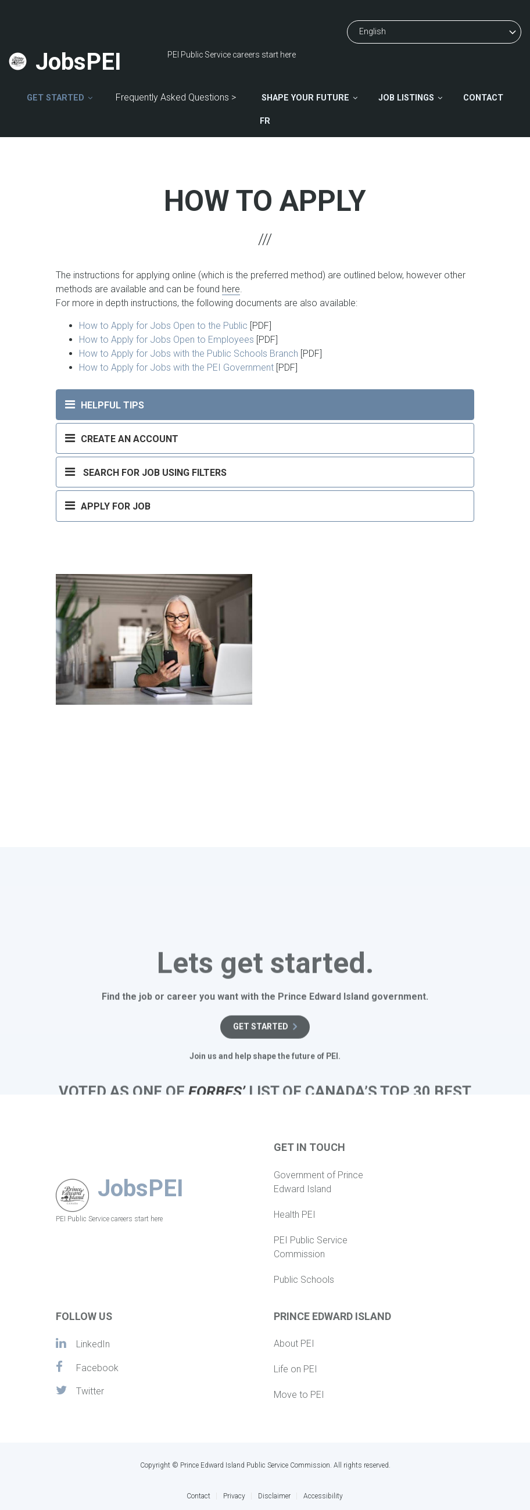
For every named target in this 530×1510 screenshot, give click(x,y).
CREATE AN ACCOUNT (121, 438)
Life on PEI (295, 1369)
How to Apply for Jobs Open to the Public (163, 325)
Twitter (80, 1391)
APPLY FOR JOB (108, 510)
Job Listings (406, 98)
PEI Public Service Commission (311, 1247)
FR (265, 121)
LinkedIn (83, 1343)
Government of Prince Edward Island (318, 1182)
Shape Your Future (305, 98)
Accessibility (323, 1496)
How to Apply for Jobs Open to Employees (166, 339)
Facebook (87, 1367)
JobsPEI (78, 62)
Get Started (55, 98)
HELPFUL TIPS (104, 404)
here (231, 289)
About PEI (294, 1343)
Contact (483, 98)
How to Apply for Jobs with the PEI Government (176, 367)
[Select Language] (434, 32)
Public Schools (304, 1279)
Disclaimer (274, 1496)
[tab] (265, 404)
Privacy (234, 1496)
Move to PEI (299, 1394)
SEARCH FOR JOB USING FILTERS (146, 471)
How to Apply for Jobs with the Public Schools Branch (188, 353)
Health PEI (295, 1214)
